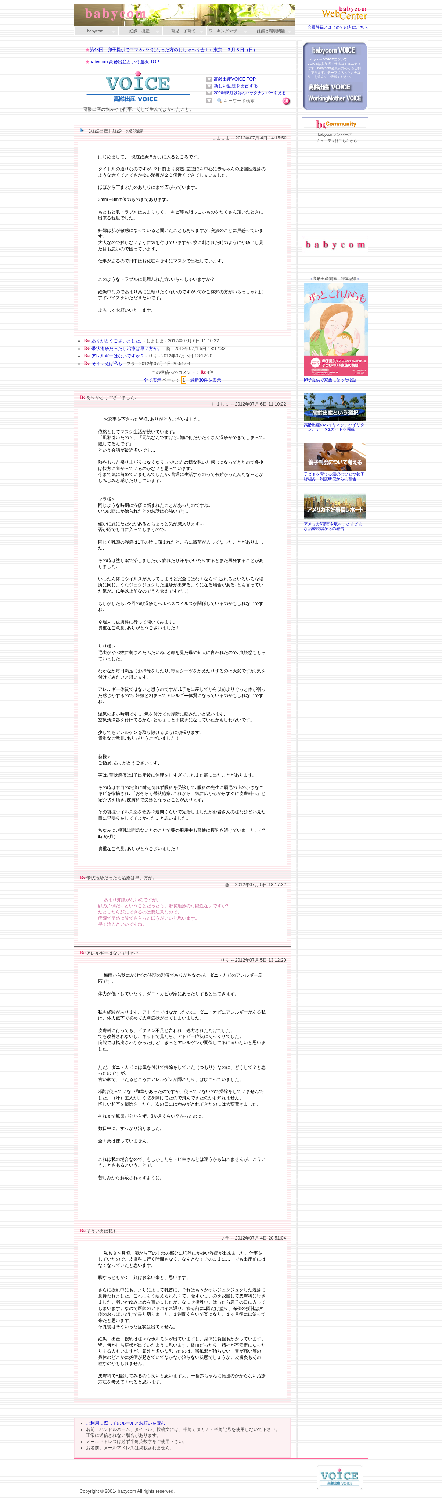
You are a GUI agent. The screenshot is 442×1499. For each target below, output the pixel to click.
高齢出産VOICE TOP (235, 79)
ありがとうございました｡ (116, 340)
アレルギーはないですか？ (117, 355)
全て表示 (152, 380)
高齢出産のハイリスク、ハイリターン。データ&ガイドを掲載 (335, 425)
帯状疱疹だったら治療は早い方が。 (126, 348)
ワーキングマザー (227, 31)
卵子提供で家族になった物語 (337, 377)
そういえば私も (106, 363)
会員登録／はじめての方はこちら (338, 27)
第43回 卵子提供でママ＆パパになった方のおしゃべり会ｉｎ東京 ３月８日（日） (174, 49)
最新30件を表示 (206, 380)
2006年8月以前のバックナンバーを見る (250, 93)
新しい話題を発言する (236, 85)
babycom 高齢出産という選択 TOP (124, 61)
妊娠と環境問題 (271, 31)
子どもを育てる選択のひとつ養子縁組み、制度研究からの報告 (335, 474)
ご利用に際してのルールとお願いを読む (125, 1423)
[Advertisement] (335, 199)
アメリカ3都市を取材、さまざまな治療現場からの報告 (335, 524)
